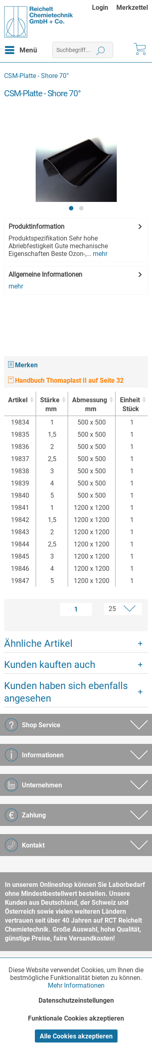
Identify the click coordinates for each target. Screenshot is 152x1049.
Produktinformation (36, 226)
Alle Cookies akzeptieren (76, 1036)
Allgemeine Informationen (45, 274)
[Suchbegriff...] (82, 50)
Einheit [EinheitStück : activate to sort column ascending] (129, 405)
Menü (21, 48)
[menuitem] (104, 7)
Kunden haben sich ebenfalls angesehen (66, 692)
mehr (99, 254)
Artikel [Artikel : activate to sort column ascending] (18, 400)
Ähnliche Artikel (38, 643)
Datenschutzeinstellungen (76, 1000)
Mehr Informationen (76, 985)
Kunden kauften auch (49, 664)
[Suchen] (100, 50)
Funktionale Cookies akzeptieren (76, 1018)
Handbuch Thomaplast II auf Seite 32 (66, 380)
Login (100, 7)
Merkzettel (132, 7)
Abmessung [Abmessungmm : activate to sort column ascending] (89, 405)
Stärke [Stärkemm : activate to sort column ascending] (50, 405)
